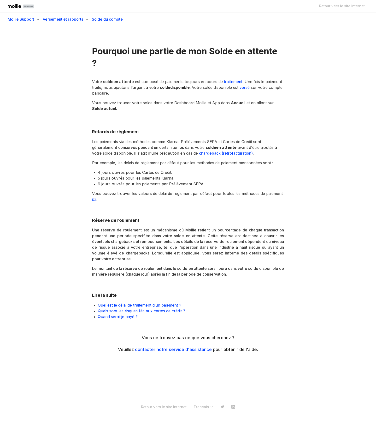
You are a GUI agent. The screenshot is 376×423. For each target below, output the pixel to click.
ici (94, 199)
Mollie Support (21, 19)
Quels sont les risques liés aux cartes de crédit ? (142, 310)
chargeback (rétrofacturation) (226, 153)
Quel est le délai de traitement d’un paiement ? (139, 305)
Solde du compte (107, 19)
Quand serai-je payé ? (118, 316)
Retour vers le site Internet (342, 6)
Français (203, 407)
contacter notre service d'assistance (173, 349)
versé (245, 87)
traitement (233, 81)
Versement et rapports (63, 19)
